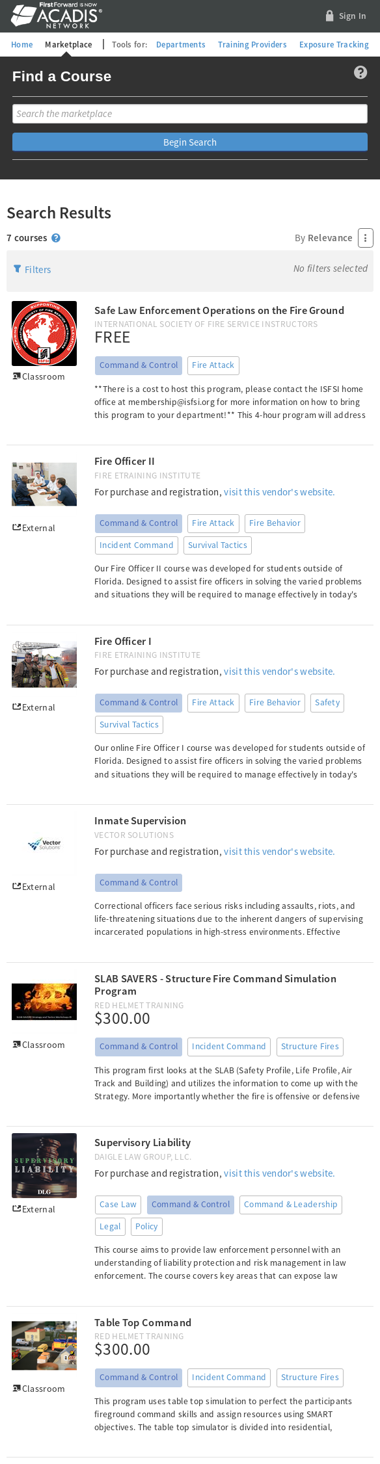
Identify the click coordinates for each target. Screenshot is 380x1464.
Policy (146, 1226)
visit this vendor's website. (279, 492)
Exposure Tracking (334, 44)
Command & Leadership (291, 1204)
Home (22, 44)
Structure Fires (310, 1046)
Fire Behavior (275, 523)
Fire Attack (213, 365)
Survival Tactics (217, 545)
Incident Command (137, 545)
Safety (327, 702)
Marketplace (68, 44)
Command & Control (139, 365)
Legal (110, 1226)
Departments (181, 44)
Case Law (118, 1204)
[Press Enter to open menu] (365, 238)
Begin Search (190, 142)
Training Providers (252, 44)
